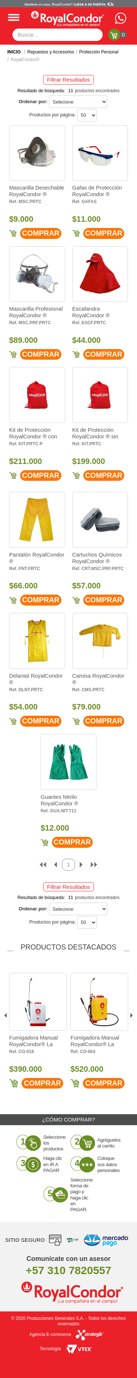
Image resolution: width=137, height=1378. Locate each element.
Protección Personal (98, 52)
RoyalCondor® (25, 59)
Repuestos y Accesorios (50, 52)
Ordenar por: (33, 101)
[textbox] (57, 35)
